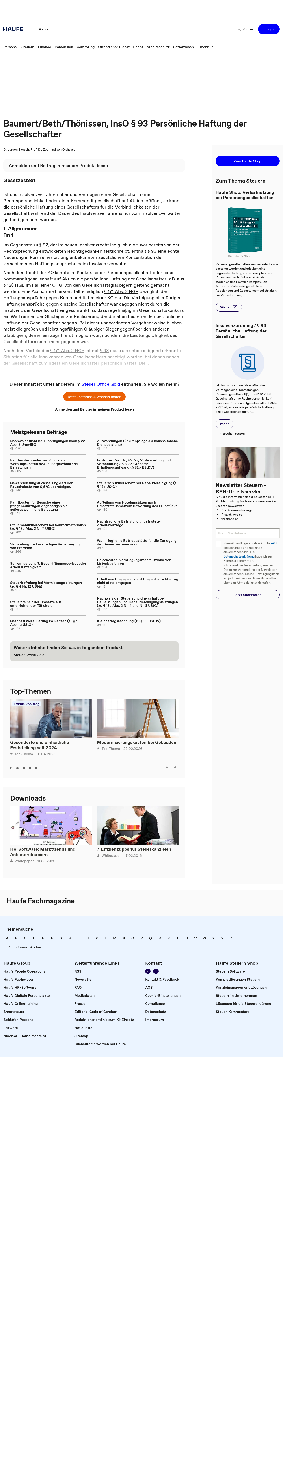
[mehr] (206, 47)
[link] (10, 47)
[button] (269, 29)
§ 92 (43, 245)
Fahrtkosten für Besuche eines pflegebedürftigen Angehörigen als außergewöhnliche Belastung (38, 505)
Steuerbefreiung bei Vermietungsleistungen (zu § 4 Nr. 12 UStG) (46, 584)
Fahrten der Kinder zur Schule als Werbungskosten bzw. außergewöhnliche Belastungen (44, 463)
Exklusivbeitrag (26, 704)
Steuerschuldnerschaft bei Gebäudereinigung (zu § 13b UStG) (137, 484)
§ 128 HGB (14, 285)
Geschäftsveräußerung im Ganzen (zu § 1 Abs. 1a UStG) (44, 622)
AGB (274, 543)
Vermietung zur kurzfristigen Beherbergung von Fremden (45, 545)
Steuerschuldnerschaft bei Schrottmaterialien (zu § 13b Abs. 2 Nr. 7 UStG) (48, 526)
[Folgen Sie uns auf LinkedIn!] (148, 971)
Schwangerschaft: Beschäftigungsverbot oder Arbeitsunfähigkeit (48, 565)
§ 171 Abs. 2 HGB (121, 291)
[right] (175, 767)
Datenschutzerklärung (239, 556)
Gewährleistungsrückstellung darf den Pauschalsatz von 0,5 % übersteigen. (41, 484)
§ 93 (151, 251)
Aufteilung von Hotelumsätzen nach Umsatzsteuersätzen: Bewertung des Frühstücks (137, 504)
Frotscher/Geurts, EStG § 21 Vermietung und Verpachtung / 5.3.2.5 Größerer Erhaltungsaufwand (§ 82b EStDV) (134, 463)
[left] (166, 767)
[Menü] (40, 29)
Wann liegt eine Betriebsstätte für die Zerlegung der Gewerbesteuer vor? (136, 542)
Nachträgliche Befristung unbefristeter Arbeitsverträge (129, 523)
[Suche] (245, 29)
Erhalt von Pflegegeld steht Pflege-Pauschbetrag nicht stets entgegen (137, 580)
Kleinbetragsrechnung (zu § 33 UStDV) (129, 621)
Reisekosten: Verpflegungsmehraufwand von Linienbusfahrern (134, 561)
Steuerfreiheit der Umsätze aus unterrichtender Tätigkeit (36, 603)
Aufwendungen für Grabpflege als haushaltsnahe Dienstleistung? (137, 442)
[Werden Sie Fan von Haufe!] (156, 971)
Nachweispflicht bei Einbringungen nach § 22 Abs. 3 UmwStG (47, 442)
